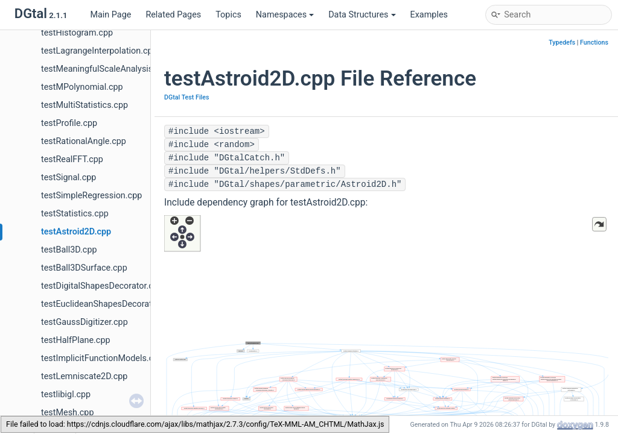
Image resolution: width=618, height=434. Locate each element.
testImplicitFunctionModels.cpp (102, 358)
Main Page (110, 15)
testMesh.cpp (67, 412)
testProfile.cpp (69, 123)
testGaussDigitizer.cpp (84, 322)
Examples (429, 15)
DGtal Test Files (186, 97)
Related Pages (173, 15)
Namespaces (285, 15)
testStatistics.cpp (75, 214)
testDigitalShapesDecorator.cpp (102, 286)
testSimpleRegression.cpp (91, 195)
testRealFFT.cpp (72, 159)
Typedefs (562, 42)
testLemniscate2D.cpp (84, 376)
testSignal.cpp (68, 177)
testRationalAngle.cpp (83, 141)
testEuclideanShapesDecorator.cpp (108, 304)
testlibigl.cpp (66, 394)
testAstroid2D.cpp (76, 232)
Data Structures (361, 15)
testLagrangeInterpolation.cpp (99, 51)
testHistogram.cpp (77, 33)
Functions (594, 42)
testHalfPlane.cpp (75, 340)
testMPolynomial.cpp (82, 87)
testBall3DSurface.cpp (84, 268)
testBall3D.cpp (69, 250)
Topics (228, 15)
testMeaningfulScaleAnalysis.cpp (105, 69)
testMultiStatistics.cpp (84, 105)
